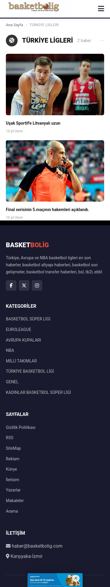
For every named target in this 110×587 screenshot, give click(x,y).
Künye (11, 469)
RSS (9, 437)
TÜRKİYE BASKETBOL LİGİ (30, 371)
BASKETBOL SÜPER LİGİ (28, 319)
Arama (12, 511)
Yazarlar (13, 490)
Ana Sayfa (14, 25)
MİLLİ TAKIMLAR (21, 361)
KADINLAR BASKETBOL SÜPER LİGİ (38, 392)
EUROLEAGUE (18, 329)
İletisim (12, 479)
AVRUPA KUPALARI (23, 340)
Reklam (12, 458)
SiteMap (13, 448)
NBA (10, 350)
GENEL (12, 381)
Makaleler (15, 500)
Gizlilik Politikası (20, 427)
